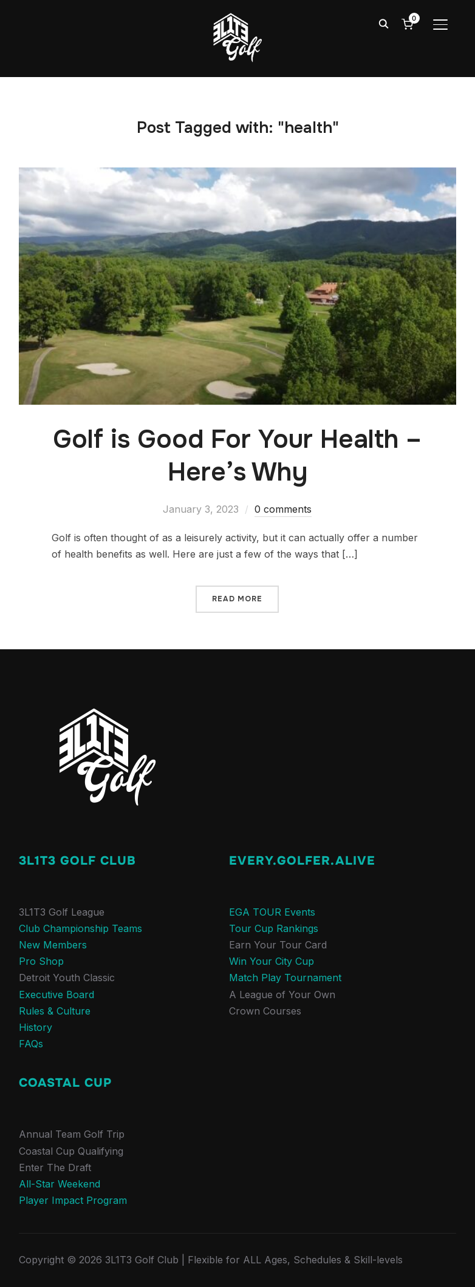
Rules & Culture (55, 1011)
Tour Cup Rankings (273, 928)
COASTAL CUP (65, 1082)
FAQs (31, 1044)
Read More (237, 599)
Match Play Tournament (285, 977)
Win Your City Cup (271, 961)
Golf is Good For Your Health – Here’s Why (237, 456)
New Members (53, 945)
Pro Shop (41, 961)
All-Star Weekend (59, 1184)
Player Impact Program (73, 1200)
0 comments (283, 509)
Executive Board (56, 994)
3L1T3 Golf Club (77, 860)
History (35, 1027)
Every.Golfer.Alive (302, 860)
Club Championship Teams (80, 928)
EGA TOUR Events (272, 912)
